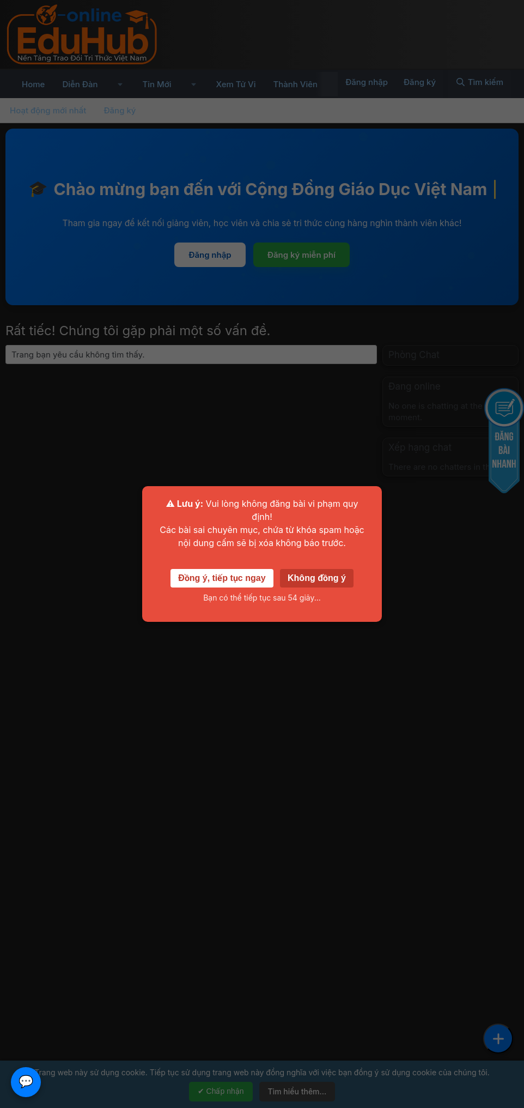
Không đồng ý (317, 578)
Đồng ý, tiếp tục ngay (221, 578)
